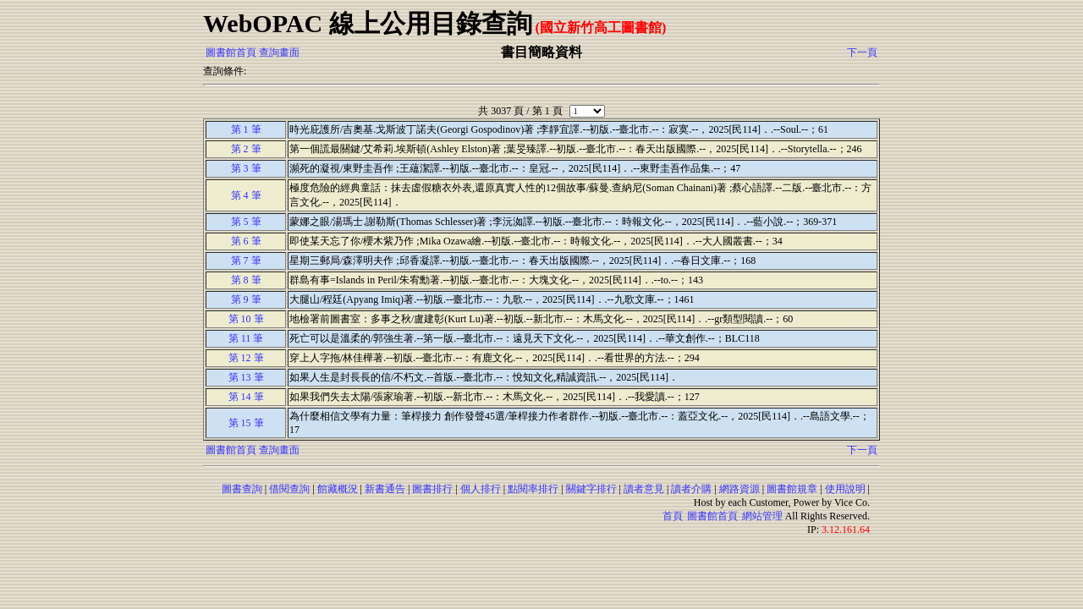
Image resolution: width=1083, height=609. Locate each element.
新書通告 (385, 489)
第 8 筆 (246, 280)
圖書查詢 (242, 489)
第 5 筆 (246, 222)
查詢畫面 (279, 52)
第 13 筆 (246, 377)
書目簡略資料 (541, 52)
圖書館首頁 (231, 52)
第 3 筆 (246, 168)
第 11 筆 (246, 338)
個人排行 (480, 489)
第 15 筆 (246, 423)
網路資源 (739, 489)
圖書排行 (432, 489)
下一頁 (862, 52)
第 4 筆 (246, 195)
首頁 (672, 516)
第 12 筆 (246, 358)
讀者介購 (691, 489)
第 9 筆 (246, 299)
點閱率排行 (533, 489)
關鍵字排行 (591, 489)
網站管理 (762, 516)
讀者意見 (644, 489)
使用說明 (845, 489)
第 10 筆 (246, 319)
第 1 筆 (246, 129)
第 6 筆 (246, 241)
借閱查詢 (289, 489)
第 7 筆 (246, 260)
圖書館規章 (792, 489)
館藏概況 (337, 489)
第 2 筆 (246, 149)
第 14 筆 (246, 397)
